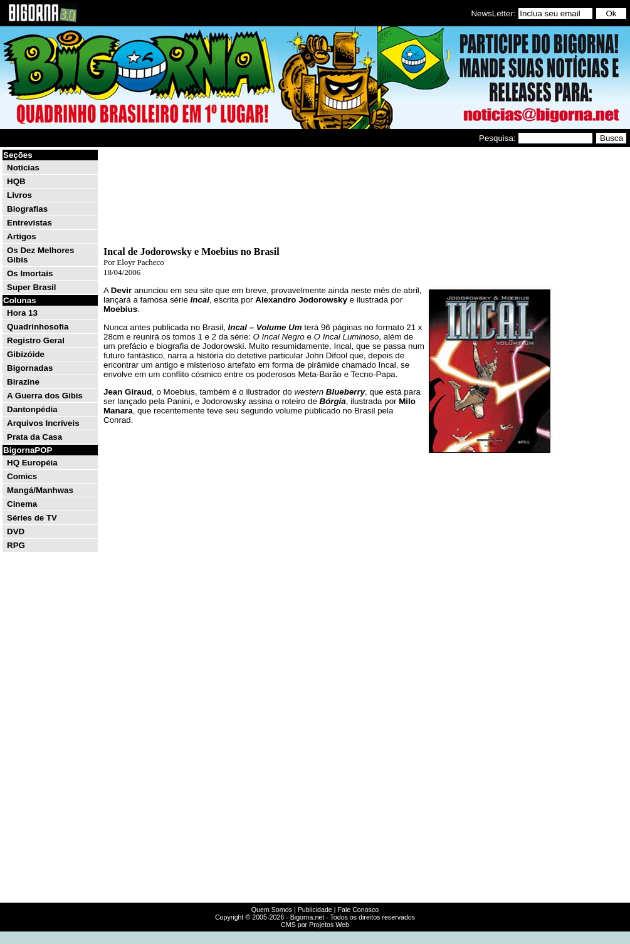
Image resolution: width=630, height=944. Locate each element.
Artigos (21, 236)
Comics (22, 476)
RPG (16, 545)
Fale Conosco (358, 909)
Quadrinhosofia (37, 326)
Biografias (27, 209)
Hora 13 (22, 313)
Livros (19, 195)
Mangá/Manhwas (40, 490)
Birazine (23, 381)
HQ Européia (32, 462)
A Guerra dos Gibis (45, 395)
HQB (16, 181)
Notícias (23, 167)
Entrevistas (29, 222)
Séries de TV (32, 517)
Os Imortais (30, 273)
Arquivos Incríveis (43, 423)
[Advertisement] (590, 337)
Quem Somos (271, 909)
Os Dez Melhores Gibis (40, 255)
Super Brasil (31, 287)
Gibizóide (26, 354)
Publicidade (315, 909)
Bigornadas (30, 368)
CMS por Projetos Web (315, 924)
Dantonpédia (32, 409)
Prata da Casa (34, 437)
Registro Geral (36, 340)
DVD (15, 531)
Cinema (22, 504)
